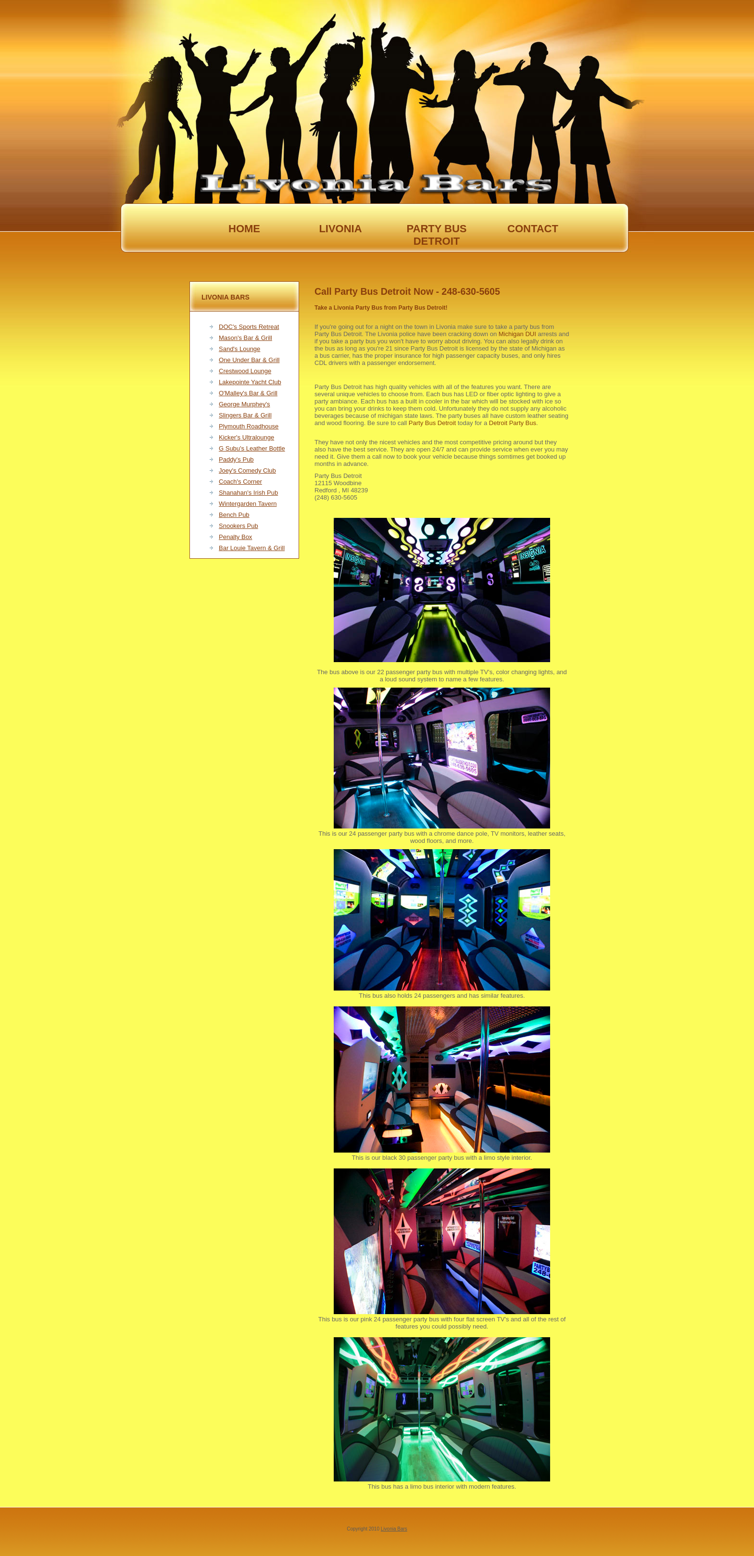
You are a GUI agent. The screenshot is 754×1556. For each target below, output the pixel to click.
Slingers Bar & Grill (245, 415)
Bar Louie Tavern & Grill (252, 548)
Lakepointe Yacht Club (250, 382)
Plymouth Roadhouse (248, 426)
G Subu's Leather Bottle (252, 448)
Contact (532, 229)
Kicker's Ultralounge (246, 437)
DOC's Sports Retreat (249, 326)
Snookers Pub (238, 525)
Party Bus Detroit (432, 423)
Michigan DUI (517, 334)
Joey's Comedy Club (247, 470)
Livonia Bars (394, 1528)
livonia (340, 229)
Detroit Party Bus (512, 423)
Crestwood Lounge (245, 371)
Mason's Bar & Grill (245, 337)
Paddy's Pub (236, 459)
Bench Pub (234, 514)
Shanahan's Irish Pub (248, 492)
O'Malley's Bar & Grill (248, 393)
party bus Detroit (436, 229)
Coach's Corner (240, 481)
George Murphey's (244, 404)
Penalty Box (235, 536)
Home (244, 229)
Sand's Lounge (239, 348)
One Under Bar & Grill (249, 360)
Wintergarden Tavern (247, 503)
